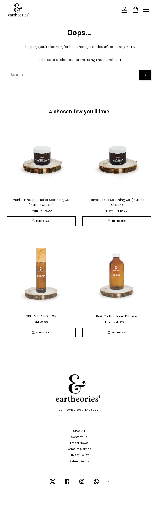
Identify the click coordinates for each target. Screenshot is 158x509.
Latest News (79, 443)
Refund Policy (79, 461)
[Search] (73, 75)
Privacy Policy (79, 455)
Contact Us (79, 437)
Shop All (79, 431)
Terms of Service (79, 449)
